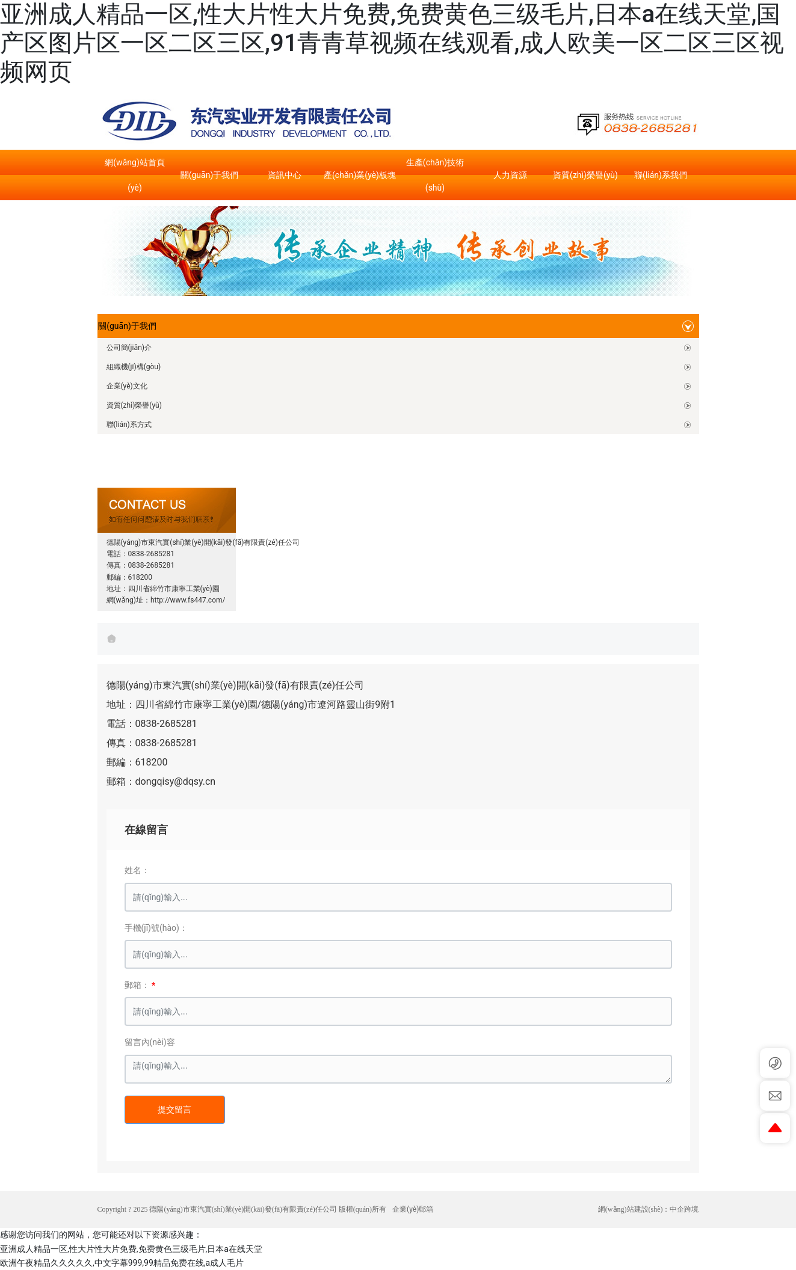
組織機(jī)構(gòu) (133, 367)
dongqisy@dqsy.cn (175, 781)
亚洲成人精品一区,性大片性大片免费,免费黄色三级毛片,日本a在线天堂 (131, 1249)
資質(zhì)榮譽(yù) (134, 405)
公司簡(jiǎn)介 (129, 347)
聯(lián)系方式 (129, 424)
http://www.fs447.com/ (188, 600)
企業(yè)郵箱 (412, 1209)
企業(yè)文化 (126, 386)
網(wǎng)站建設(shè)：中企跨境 (648, 1209)
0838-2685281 (151, 554)
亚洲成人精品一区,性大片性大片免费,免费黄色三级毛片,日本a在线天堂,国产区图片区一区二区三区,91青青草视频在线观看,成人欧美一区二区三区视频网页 (392, 43)
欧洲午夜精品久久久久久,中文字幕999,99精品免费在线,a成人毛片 (122, 1263)
